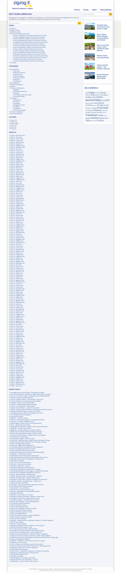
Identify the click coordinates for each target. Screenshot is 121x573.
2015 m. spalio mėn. (17, 253)
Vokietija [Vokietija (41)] (95, 118)
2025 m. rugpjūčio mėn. (18, 145)
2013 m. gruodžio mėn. (18, 289)
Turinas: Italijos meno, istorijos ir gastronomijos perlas (27, 544)
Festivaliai (17, 103)
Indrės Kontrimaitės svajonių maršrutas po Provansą (30, 45)
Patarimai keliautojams (18, 88)
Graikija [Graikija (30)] (88, 97)
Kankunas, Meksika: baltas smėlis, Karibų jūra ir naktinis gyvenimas (31, 546)
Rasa (12, 127)
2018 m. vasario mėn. (17, 215)
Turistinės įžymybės (17, 113)
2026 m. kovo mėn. (16, 137)
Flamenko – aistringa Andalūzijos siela (22, 421)
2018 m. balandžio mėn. (18, 212)
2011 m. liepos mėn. (17, 338)
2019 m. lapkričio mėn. (17, 186)
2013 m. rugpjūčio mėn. (18, 295)
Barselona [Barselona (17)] (88, 95)
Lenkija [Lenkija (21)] (95, 103)
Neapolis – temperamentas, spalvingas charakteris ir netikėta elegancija (32, 520)
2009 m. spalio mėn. (17, 374)
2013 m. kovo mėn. (16, 304)
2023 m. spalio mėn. (17, 176)
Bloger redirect (15, 30)
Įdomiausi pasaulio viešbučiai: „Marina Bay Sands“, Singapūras (29, 534)
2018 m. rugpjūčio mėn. (18, 205)
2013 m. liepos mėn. (17, 297)
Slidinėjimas (17, 81)
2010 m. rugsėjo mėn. (17, 355)
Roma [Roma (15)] (86, 110)
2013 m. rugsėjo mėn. (17, 294)
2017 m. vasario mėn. (17, 236)
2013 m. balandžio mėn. (18, 302)
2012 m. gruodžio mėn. (18, 309)
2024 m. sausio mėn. (17, 171)
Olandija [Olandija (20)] (106, 105)
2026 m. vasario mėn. (17, 139)
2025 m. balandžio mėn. (18, 147)
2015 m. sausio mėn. (17, 268)
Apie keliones (15, 69)
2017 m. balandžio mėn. (18, 232)
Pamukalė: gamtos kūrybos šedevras (22, 486)
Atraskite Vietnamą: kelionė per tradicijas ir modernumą (27, 496)
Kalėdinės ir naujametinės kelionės (21, 454)
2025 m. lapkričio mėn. (17, 142)
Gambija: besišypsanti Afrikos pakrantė (22, 467)
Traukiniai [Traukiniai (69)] (91, 115)
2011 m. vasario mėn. (17, 347)
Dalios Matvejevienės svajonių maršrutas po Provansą (30, 40)
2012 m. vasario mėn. (17, 326)
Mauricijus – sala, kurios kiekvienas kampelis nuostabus (27, 484)
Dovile (12, 122)
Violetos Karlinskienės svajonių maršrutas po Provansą (30, 57)
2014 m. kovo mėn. (16, 283)
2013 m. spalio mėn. (17, 292)
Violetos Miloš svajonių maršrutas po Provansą (28, 59)
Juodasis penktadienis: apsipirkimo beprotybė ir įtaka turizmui (29, 457)
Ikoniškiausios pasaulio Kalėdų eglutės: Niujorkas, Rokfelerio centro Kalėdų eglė (34, 537)
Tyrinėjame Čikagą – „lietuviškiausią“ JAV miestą (25, 500)
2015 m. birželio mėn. (17, 260)
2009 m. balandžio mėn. (18, 384)
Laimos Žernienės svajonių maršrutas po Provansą (29, 51)
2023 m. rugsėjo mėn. (17, 178)
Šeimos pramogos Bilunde (18, 513)
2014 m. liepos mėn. (17, 277)
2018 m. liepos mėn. (17, 207)
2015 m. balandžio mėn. (18, 263)
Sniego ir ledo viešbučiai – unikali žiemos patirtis (25, 408)
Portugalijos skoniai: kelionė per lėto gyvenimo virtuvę (27, 413)
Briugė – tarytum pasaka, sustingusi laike (23, 474)
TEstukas (13, 62)
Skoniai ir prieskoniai (17, 112)
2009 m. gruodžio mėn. (18, 370)
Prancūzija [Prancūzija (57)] (102, 107)
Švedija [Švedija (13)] (95, 120)
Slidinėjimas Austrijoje (17, 460)
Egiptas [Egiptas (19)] (106, 95)
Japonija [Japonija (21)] (103, 100)
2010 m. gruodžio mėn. (18, 350)
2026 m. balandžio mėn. (18, 135)
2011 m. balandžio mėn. (18, 343)
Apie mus (13, 28)
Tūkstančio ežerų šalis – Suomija (20, 466)
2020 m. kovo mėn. (16, 183)
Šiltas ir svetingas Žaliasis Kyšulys (21, 443)
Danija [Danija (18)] (102, 95)
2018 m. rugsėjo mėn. (17, 203)
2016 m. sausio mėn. (17, 248)
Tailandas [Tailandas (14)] (104, 112)
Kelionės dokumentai (20, 91)
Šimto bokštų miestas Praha (19, 554)
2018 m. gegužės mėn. (17, 210)
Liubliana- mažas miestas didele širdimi (22, 403)
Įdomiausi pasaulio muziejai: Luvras (21, 527)
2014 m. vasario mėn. (17, 285)
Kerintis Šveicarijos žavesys (19, 505)
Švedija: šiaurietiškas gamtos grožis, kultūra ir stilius (26, 433)
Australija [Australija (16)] (97, 93)
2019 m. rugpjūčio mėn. (18, 190)
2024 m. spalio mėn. (17, 157)
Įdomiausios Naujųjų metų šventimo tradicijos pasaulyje (27, 452)
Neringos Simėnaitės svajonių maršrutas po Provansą (30, 54)
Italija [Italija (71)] (97, 100)
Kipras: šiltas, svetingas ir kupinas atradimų (24, 508)
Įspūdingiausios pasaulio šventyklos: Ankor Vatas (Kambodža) (29, 426)
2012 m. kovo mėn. (16, 324)
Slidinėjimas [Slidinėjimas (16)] (104, 110)
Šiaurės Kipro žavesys (17, 522)
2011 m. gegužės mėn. (17, 341)
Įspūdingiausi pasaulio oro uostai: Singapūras (24, 547)
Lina (12, 125)
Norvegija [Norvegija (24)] (100, 105)
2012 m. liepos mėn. (17, 318)
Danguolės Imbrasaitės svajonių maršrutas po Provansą (31, 42)
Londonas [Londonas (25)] (88, 105)
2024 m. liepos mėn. (17, 162)
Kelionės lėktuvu (19, 76)
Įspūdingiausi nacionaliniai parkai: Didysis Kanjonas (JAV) (27, 530)
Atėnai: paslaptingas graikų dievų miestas (23, 449)
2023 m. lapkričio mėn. (17, 174)
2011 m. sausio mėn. (17, 348)
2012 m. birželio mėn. (17, 319)
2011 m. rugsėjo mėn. (17, 335)
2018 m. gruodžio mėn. (18, 198)
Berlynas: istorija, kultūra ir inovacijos (22, 495)
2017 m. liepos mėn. (17, 227)
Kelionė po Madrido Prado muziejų (21, 510)
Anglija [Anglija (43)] (91, 92)
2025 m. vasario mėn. (17, 151)
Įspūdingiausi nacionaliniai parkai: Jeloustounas (25, 455)
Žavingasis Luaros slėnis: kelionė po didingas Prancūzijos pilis (29, 479)
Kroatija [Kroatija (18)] (90, 103)
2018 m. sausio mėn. (17, 217)
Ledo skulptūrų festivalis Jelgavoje (21, 414)
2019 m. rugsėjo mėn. (17, 188)
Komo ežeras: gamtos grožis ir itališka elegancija (25, 515)
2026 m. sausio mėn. (17, 140)
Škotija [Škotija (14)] (91, 120)
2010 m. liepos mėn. (17, 358)
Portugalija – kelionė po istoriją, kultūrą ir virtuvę (25, 498)
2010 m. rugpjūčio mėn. (18, 357)
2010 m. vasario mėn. (17, 367)
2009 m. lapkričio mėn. (17, 372)
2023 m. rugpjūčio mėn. (18, 179)
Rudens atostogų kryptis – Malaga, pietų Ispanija (25, 478)
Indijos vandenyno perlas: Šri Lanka (21, 512)
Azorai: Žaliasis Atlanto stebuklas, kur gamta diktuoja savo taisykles (31, 394)
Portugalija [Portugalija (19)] (94, 108)
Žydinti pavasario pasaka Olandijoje (21, 517)
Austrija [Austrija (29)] (103, 92)
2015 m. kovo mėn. (16, 265)
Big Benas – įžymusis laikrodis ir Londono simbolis (26, 430)
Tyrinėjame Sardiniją (17, 493)
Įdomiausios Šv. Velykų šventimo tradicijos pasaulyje (26, 431)
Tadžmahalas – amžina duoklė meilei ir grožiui (24, 561)
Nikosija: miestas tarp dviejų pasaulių (22, 397)
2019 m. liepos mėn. (17, 191)
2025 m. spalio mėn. (17, 144)
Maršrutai (17, 79)
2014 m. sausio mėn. (17, 287)
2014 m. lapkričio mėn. (17, 271)
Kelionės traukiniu (19, 78)
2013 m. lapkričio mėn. (17, 290)
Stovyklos (17, 107)
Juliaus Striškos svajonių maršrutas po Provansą (28, 49)
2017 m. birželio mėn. (17, 229)
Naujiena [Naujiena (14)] (95, 105)
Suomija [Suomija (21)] (99, 112)
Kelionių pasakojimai (17, 84)
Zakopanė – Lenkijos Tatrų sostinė (21, 428)
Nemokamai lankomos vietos (23, 95)
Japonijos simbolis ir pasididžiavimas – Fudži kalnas (26, 481)
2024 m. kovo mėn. (16, 168)
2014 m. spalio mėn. (17, 273)
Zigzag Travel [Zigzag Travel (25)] (103, 118)
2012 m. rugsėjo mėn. (17, 314)
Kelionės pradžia (16, 32)
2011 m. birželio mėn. (17, 340)
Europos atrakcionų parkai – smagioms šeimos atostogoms (28, 435)
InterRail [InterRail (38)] (99, 97)
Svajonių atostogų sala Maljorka (20, 539)
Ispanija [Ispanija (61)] (89, 100)
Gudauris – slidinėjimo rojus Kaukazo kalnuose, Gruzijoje (28, 541)
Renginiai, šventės (19, 105)
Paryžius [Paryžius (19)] (87, 108)
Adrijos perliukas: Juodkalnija (19, 483)
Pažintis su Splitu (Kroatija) (19, 524)
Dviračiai (16, 101)
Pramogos (14, 98)
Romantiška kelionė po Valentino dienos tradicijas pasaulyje (28, 442)
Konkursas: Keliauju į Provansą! (20, 33)
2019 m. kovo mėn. (16, 193)
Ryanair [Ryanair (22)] (90, 110)
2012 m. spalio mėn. (17, 312)
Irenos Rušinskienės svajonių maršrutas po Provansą (30, 47)
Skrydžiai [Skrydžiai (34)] (97, 110)
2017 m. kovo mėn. (16, 234)
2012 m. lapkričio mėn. (17, 311)
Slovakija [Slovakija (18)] (87, 112)
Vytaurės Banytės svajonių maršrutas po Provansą (29, 61)
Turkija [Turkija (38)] (100, 115)
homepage (64, 17)
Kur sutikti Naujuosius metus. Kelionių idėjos (24, 529)
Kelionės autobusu (19, 72)
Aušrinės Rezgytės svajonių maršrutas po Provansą (29, 37)
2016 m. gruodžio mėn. (18, 237)
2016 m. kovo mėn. (16, 244)
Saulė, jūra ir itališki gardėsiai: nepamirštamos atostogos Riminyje (30, 440)
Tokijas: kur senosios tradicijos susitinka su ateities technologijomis (31, 535)
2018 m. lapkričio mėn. (17, 200)
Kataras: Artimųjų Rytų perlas (19, 506)
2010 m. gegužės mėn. (17, 362)
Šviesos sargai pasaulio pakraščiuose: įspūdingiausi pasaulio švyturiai (31, 409)
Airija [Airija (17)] (86, 93)
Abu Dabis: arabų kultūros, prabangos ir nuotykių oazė (27, 459)
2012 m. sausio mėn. (17, 328)
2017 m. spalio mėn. (17, 222)
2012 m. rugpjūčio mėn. (18, 316)
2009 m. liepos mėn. (17, 379)
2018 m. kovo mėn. (16, 214)
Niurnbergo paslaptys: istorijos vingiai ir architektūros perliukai (29, 471)
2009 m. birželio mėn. (17, 381)
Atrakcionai (17, 100)
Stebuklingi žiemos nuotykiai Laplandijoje (23, 558)
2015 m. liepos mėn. (17, 258)
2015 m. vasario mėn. (17, 266)
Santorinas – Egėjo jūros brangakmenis (22, 445)
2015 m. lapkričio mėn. (17, 251)
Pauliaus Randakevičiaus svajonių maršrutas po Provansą (31, 56)
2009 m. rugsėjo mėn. (17, 375)
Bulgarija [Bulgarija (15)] (98, 95)
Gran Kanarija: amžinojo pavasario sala (22, 489)
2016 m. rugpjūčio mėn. (18, 239)
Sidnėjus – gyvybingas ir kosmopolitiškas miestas (25, 491)
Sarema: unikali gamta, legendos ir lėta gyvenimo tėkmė (27, 420)
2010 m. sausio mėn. (17, 369)
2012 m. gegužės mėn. (17, 321)
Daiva (12, 120)
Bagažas (16, 90)
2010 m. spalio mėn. (17, 353)
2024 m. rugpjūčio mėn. (18, 161)
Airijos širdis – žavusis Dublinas (20, 488)
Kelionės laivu (18, 74)
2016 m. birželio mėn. (17, 241)
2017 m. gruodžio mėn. (18, 219)
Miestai (13, 86)
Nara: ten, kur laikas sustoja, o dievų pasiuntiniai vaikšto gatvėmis (30, 396)
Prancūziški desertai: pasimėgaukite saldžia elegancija (27, 447)
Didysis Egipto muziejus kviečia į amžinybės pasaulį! (26, 423)
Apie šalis (17, 71)
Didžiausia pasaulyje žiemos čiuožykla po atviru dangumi (28, 525)
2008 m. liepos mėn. (17, 386)
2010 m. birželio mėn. (17, 360)
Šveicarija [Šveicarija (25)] (100, 120)
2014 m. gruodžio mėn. (18, 270)
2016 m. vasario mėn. (17, 246)
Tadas (12, 129)
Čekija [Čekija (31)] (87, 120)
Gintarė (13, 123)
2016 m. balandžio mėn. (18, 243)
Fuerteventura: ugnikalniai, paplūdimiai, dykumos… (26, 472)
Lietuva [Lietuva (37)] (101, 103)
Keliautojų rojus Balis (17, 556)
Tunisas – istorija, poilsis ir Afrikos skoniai (23, 406)
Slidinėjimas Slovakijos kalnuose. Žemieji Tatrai (25, 553)
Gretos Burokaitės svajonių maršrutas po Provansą (29, 44)
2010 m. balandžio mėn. (18, 363)
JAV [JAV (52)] (107, 100)
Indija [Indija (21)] (93, 97)
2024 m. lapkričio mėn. (17, 156)
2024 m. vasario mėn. (17, 169)
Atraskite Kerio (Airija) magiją (19, 437)
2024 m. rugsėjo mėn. (17, 159)
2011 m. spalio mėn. (17, 333)
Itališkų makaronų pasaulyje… (20, 549)
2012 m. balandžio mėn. (18, 323)
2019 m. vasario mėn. (17, 195)
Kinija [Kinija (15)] (86, 103)
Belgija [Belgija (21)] (93, 95)
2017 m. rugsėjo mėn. (17, 224)
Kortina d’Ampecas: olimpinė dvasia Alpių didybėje (26, 401)
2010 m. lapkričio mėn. (17, 352)
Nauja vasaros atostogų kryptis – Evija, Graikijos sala (26, 532)
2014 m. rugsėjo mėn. (17, 275)
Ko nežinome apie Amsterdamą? (20, 503)
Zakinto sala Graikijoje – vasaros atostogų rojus (25, 501)
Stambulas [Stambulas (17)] (93, 112)
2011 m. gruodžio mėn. (18, 329)
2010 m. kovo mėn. (16, 365)
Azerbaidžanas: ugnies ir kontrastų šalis (22, 438)
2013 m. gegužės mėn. (17, 300)
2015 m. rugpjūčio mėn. (18, 256)
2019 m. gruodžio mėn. (18, 185)
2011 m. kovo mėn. (16, 345)
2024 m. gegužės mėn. (17, 166)
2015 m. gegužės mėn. (17, 261)
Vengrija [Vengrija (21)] (87, 118)
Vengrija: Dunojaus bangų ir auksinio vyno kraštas (26, 411)
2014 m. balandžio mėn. (18, 282)
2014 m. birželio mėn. (17, 278)
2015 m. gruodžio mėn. (18, 249)
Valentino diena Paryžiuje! (18, 518)
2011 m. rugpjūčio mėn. (18, 336)
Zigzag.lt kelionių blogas (22, 3)
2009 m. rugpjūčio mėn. (18, 377)
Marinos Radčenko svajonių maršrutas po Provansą (29, 52)
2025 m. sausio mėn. (17, 152)
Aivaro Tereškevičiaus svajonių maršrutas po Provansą (30, 35)
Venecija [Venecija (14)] (105, 115)
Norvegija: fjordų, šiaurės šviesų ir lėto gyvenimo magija (27, 392)
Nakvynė (16, 93)
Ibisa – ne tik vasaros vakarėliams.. (21, 462)
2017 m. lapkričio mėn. (17, 220)
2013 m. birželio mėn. (17, 299)
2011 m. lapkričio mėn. (17, 331)
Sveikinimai (17, 108)
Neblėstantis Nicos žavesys (19, 542)
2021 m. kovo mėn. (16, 181)
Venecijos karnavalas (17, 416)
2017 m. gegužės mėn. (17, 231)
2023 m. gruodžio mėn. (18, 173)
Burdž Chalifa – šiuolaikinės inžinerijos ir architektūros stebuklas (30, 551)
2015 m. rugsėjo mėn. (17, 254)
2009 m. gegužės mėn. (17, 382)
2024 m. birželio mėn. (17, 164)
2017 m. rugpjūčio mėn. (18, 226)
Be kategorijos (15, 83)
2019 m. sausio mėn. (17, 197)
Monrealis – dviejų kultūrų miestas (21, 464)
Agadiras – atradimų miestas (19, 418)
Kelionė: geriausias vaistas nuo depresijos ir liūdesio (26, 476)
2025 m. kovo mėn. (16, 149)
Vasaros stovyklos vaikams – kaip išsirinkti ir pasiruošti (27, 399)
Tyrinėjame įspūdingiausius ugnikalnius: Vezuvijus (25, 469)
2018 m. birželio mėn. (17, 208)
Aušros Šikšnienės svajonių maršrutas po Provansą (29, 39)
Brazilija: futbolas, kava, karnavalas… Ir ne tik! (24, 559)
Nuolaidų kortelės (19, 96)
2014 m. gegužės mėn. (17, 280)
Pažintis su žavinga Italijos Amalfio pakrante (24, 404)
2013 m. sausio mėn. (17, 307)
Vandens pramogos (20, 110)
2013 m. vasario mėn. (17, 306)
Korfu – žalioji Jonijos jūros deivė (20, 425)
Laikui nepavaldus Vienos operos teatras (23, 450)
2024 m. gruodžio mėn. (18, 154)
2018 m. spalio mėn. (17, 202)
